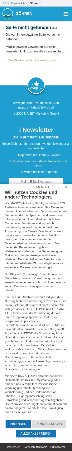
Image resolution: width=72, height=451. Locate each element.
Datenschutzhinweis (35, 447)
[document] (36, 304)
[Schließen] (66, 187)
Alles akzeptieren (36, 433)
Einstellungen (49, 423)
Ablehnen (18, 423)
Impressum (13, 447)
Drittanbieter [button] (57, 447)
